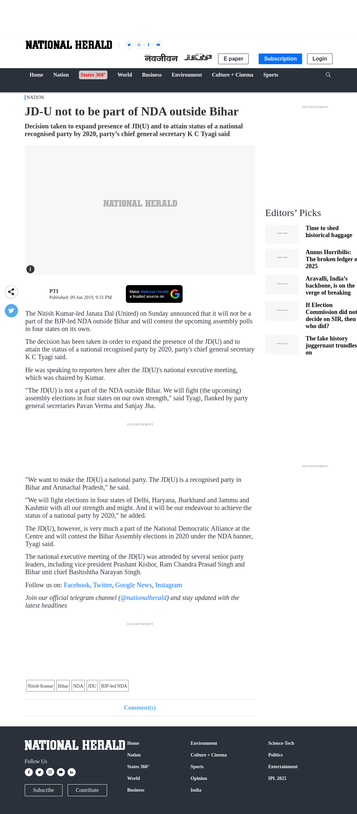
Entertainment (283, 766)
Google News (133, 585)
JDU (92, 686)
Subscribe (43, 790)
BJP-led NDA (114, 686)
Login (320, 59)
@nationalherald (143, 597)
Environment (204, 743)
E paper (233, 59)
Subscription (280, 59)
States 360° (138, 766)
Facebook (77, 585)
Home (133, 743)
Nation (35, 97)
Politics (275, 754)
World (133, 778)
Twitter (102, 585)
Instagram (168, 585)
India (196, 790)
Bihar (63, 686)
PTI (54, 291)
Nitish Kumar (41, 686)
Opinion (199, 778)
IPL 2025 (277, 778)
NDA (78, 686)
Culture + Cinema (209, 754)
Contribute (87, 790)
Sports (197, 766)
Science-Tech (281, 743)
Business (135, 790)
